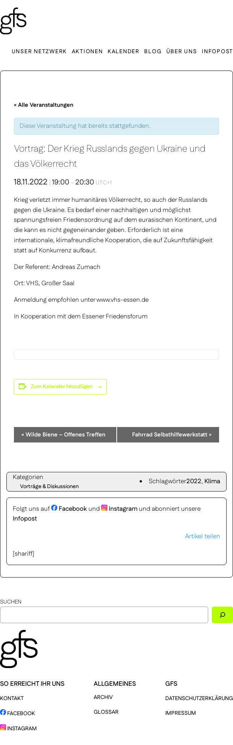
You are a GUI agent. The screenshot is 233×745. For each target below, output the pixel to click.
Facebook (69, 508)
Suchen (10, 602)
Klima (212, 481)
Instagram (119, 508)
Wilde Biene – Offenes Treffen (63, 435)
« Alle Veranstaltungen (43, 105)
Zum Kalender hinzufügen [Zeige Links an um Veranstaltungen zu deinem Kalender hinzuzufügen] (62, 386)
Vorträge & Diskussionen (49, 486)
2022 (193, 481)
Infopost (25, 518)
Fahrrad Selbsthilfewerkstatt (172, 435)
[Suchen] (222, 615)
